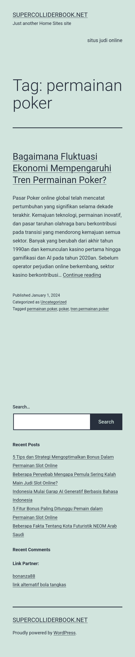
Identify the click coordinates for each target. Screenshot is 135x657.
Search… (21, 406)
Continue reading (82, 275)
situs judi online (104, 40)
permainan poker (42, 308)
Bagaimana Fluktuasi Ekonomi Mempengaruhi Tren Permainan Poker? (62, 168)
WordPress (65, 632)
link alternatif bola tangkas (39, 584)
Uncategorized (53, 302)
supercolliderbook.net (50, 14)
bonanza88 (24, 576)
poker (64, 308)
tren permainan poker (90, 308)
